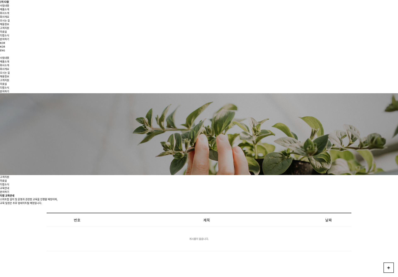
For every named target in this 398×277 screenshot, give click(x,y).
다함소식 (4, 184)
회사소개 (4, 13)
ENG (2, 50)
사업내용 (4, 5)
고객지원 (4, 28)
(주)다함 (4, 2)
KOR (2, 46)
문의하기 (4, 192)
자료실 (3, 181)
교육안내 (4, 188)
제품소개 (4, 9)
